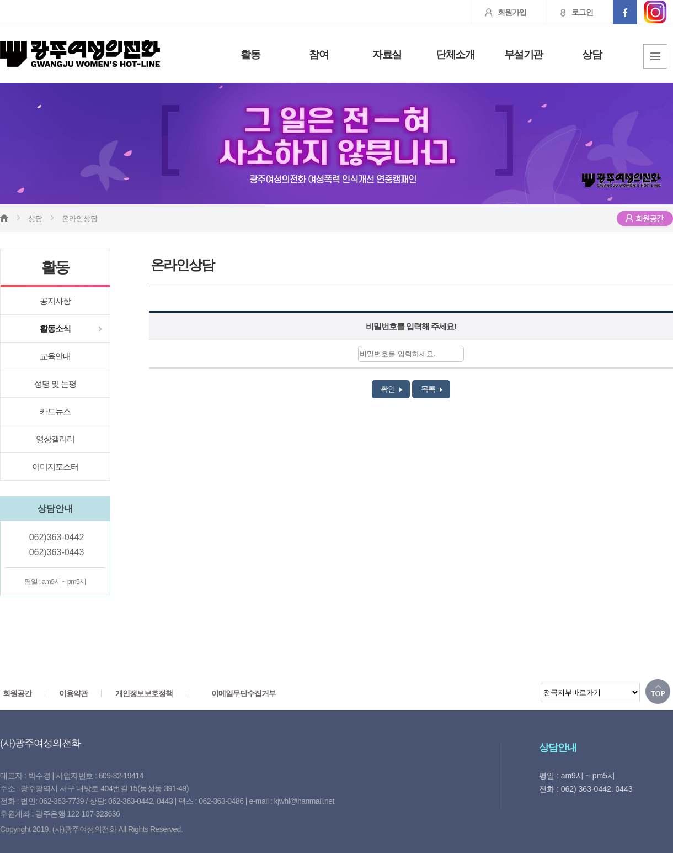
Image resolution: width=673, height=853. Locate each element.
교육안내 (55, 356)
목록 (431, 388)
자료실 (387, 54)
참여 (318, 54)
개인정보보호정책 (144, 693)
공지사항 (55, 301)
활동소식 (55, 328)
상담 (591, 54)
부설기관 (523, 54)
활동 (250, 54)
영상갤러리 (55, 439)
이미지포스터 (55, 466)
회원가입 (499, 12)
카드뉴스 (55, 411)
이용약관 (73, 693)
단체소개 (455, 54)
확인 (391, 388)
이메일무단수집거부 (243, 693)
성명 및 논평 (55, 383)
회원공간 (17, 693)
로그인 (569, 12)
